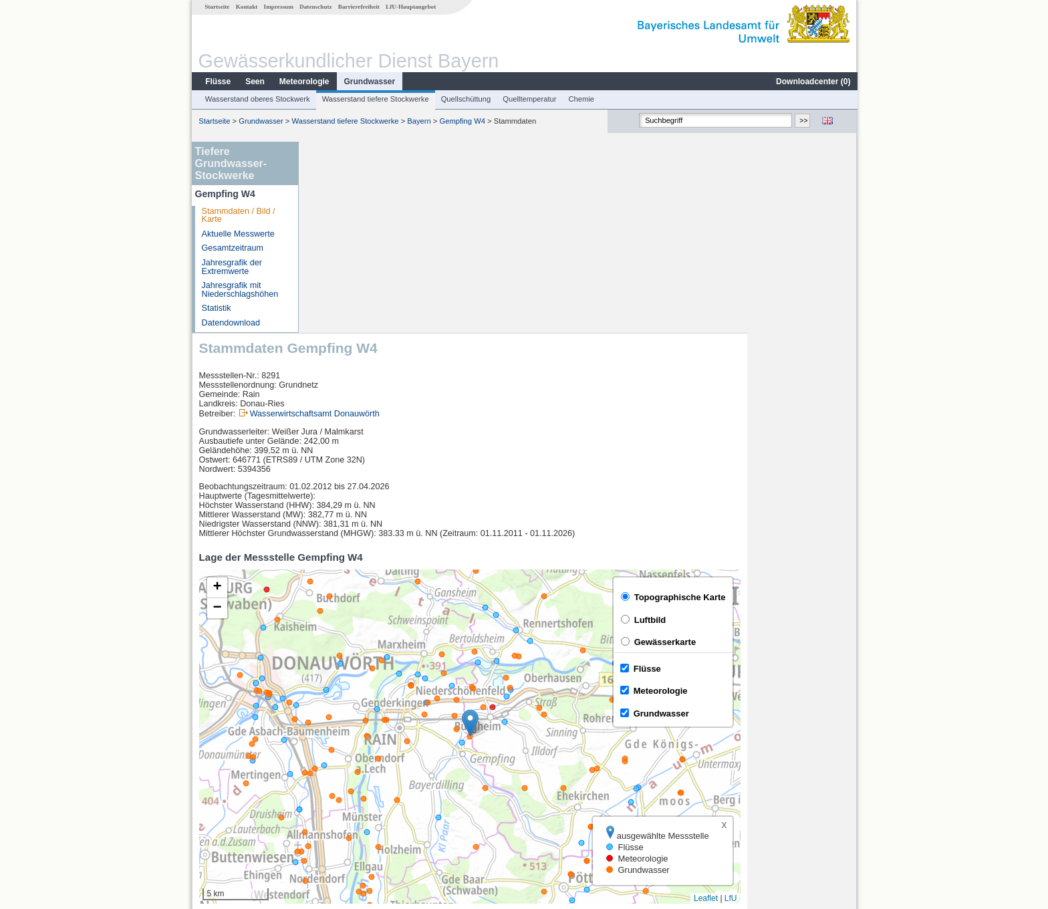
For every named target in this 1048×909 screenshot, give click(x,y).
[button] (579, 531)
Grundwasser (369, 81)
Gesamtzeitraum (232, 248)
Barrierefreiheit (358, 6)
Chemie (581, 99)
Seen (254, 81)
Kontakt (246, 6)
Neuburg (333, 800)
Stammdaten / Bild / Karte (238, 216)
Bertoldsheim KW (349, 771)
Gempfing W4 (462, 121)
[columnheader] (365, 742)
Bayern (418, 121)
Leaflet (815, 707)
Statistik (216, 308)
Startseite (216, 6)
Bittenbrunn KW (346, 786)
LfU (840, 707)
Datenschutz (315, 6)
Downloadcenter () (812, 81)
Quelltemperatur (528, 99)
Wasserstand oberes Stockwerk (257, 99)
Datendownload (230, 323)
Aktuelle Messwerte (237, 234)
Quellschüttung (465, 99)
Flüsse (217, 81)
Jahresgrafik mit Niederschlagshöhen (239, 290)
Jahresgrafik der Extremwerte (231, 267)
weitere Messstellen (362, 815)
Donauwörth (340, 756)
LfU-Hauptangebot (410, 6)
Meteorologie (304, 81)
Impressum (278, 6)
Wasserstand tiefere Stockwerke (374, 99)
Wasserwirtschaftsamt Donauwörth (424, 222)
